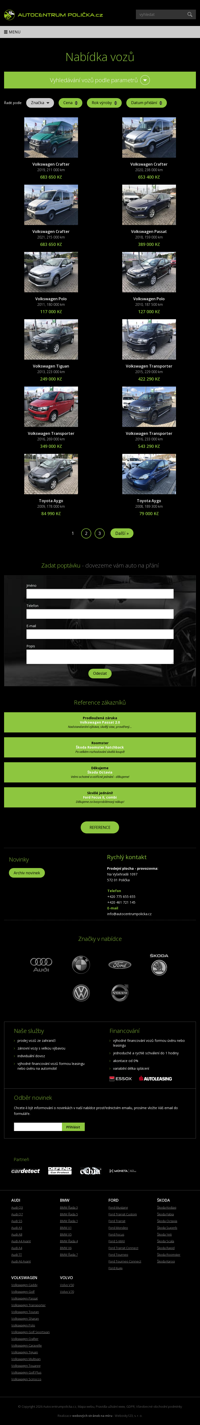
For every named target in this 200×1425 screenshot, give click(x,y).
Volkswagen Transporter (149, 366)
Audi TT (16, 1254)
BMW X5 (66, 1234)
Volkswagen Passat (149, 231)
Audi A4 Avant (21, 1241)
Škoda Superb (167, 1227)
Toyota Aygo (51, 500)
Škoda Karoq (166, 1261)
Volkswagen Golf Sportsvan (30, 1332)
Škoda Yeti (164, 1234)
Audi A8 (16, 1234)
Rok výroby (104, 102)
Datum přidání (146, 102)
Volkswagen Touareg (25, 1365)
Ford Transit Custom (123, 1214)
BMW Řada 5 (69, 1214)
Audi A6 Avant (21, 1261)
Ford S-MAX (117, 1241)
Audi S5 (16, 1221)
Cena (70, 102)
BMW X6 (66, 1248)
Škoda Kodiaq (166, 1207)
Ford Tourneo (118, 1254)
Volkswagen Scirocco (26, 1379)
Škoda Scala (165, 1241)
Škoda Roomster (168, 1254)
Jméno (31, 585)
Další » (122, 533)
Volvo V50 (67, 1285)
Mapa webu (86, 1406)
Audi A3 (16, 1227)
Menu (15, 32)
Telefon (32, 605)
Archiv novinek (27, 872)
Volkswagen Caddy (24, 1285)
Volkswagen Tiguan (51, 366)
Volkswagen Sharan (25, 1318)
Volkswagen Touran (25, 1312)
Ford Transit (117, 1221)
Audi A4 (16, 1248)
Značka (40, 102)
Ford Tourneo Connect (125, 1261)
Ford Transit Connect (123, 1248)
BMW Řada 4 (69, 1241)
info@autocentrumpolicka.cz (129, 914)
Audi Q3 (17, 1207)
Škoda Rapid (166, 1248)
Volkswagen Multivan (26, 1359)
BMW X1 (66, 1227)
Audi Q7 (17, 1214)
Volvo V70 (67, 1291)
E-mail (31, 626)
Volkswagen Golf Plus (26, 1372)
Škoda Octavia (167, 1221)
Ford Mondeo (118, 1227)
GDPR (130, 1406)
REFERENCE (100, 827)
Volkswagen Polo (51, 298)
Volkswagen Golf (23, 1291)
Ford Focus (116, 1234)
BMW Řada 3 (69, 1207)
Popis (30, 646)
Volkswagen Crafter (51, 164)
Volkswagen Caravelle (26, 1345)
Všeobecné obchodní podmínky (159, 1406)
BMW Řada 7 (69, 1254)
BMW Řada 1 (69, 1221)
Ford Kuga (115, 1268)
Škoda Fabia (165, 1214)
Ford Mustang (118, 1207)
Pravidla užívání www (110, 1406)
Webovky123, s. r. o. (128, 1415)
